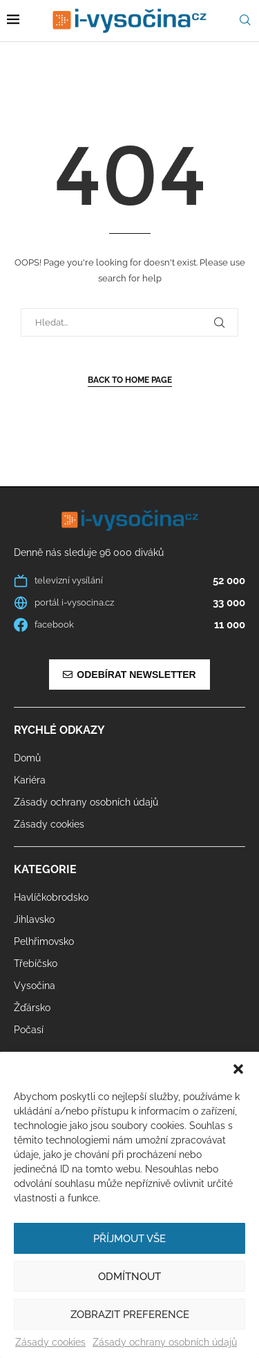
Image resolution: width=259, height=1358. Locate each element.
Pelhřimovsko (44, 941)
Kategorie (45, 869)
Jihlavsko (34, 919)
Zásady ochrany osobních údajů (165, 1342)
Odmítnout (129, 1276)
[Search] (245, 20)
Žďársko (32, 1007)
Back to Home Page (130, 380)
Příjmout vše (129, 1238)
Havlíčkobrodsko (51, 897)
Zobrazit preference (129, 1314)
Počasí (29, 1030)
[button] (238, 1069)
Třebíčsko (35, 963)
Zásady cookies (50, 1342)
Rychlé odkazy (59, 730)
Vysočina (34, 985)
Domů (27, 758)
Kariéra (30, 780)
